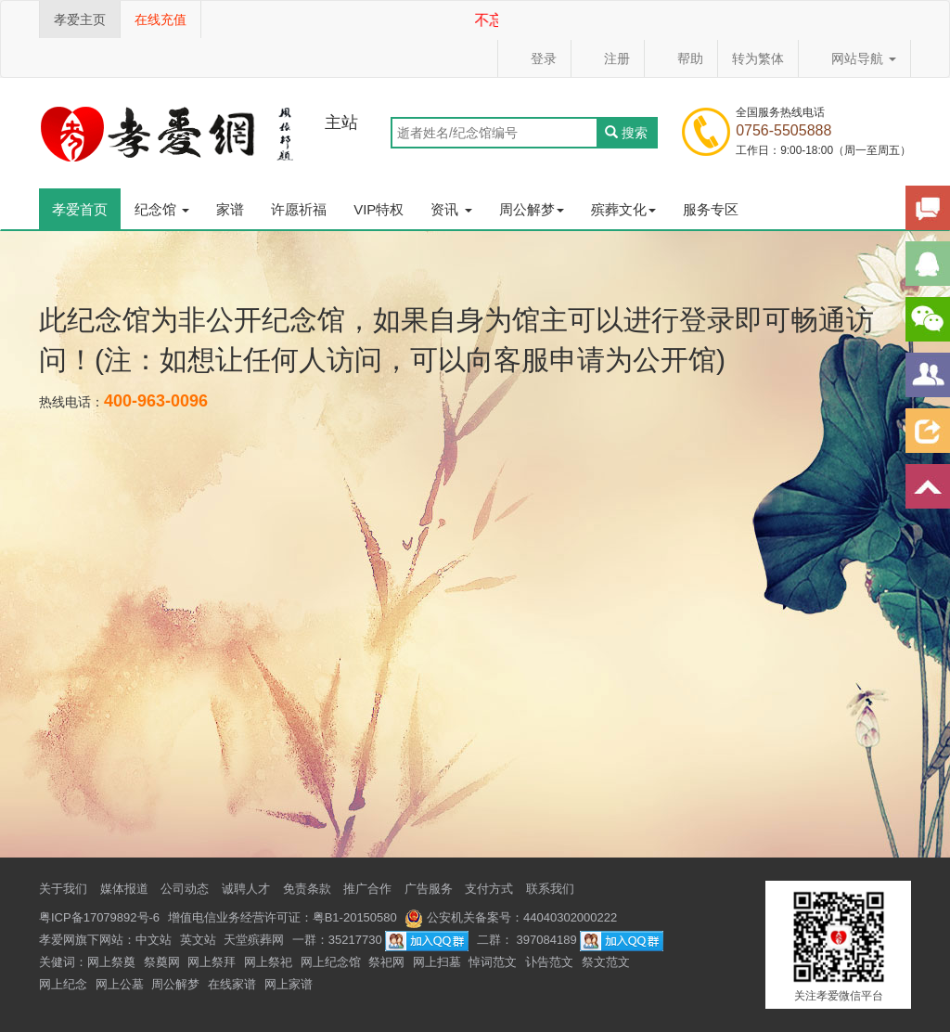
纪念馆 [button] (162, 209)
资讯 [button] (450, 209)
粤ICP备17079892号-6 (99, 917)
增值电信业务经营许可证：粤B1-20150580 (282, 917)
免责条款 (307, 889)
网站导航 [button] (854, 58)
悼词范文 (493, 962)
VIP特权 (378, 209)
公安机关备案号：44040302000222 (510, 917)
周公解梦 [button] (531, 209)
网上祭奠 (111, 962)
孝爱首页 (80, 209)
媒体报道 (124, 889)
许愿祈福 (299, 209)
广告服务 (428, 889)
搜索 (626, 132)
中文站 (153, 940)
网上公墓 (120, 984)
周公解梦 (175, 984)
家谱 (230, 209)
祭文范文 (606, 962)
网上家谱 (288, 984)
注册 (607, 58)
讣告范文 (549, 962)
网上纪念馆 (331, 962)
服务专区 (710, 209)
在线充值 (160, 19)
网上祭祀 (268, 962)
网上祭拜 (211, 962)
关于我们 (63, 889)
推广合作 (367, 889)
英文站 (198, 940)
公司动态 (184, 889)
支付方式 (489, 889)
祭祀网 (386, 962)
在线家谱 (232, 984)
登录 (534, 58)
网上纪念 (63, 984)
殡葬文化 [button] (623, 209)
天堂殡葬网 (254, 940)
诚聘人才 (246, 889)
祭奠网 (162, 962)
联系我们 (550, 889)
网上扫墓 (437, 962)
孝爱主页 (80, 19)
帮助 (681, 58)
